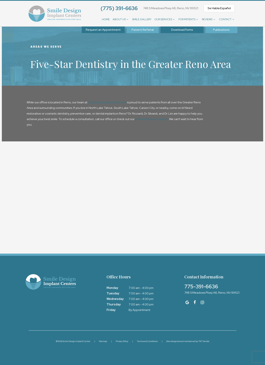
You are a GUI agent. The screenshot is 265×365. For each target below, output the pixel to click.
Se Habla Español (219, 8)
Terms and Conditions (147, 341)
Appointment (103, 30)
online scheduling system (151, 119)
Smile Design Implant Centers (107, 102)
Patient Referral (143, 30)
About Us (121, 19)
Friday (111, 310)
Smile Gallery (141, 19)
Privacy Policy (122, 341)
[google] (187, 302)
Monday (112, 288)
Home (106, 19)
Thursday (114, 304)
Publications (221, 30)
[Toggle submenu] (127, 19)
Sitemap (103, 341)
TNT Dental (203, 341)
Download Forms (182, 30)
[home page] (55, 14)
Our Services (165, 19)
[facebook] (195, 302)
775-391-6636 (201, 286)
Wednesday (115, 299)
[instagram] (202, 302)
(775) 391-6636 (119, 8)
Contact (227, 19)
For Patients (189, 19)
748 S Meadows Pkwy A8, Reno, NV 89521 (170, 8)
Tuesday (113, 293)
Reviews (209, 19)
